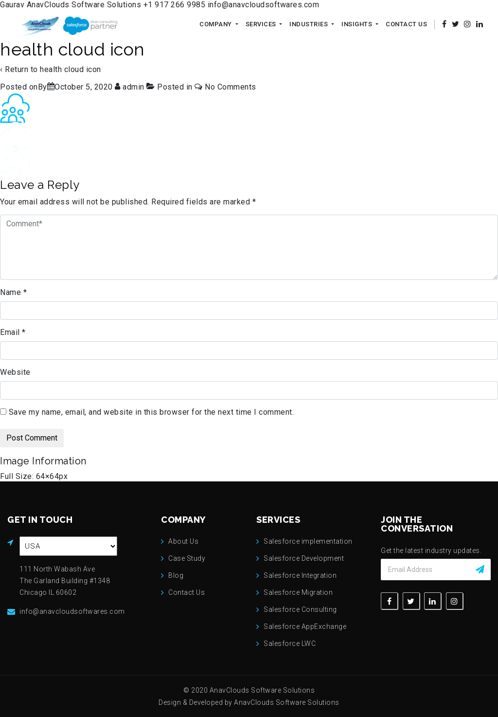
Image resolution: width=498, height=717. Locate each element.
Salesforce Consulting (300, 609)
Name (13, 292)
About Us (183, 541)
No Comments (230, 87)
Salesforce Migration (298, 592)
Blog (175, 575)
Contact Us (406, 24)
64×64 (47, 476)
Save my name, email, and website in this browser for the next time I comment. (151, 412)
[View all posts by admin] (130, 87)
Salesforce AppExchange (305, 626)
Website (15, 372)
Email (13, 332)
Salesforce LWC (290, 643)
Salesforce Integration (300, 575)
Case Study (186, 558)
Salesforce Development (304, 558)
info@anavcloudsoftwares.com (264, 4)
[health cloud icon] (83, 87)
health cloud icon (70, 69)
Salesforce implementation (308, 541)
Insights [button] (357, 24)
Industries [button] (309, 24)
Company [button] (216, 24)
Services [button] (262, 24)
